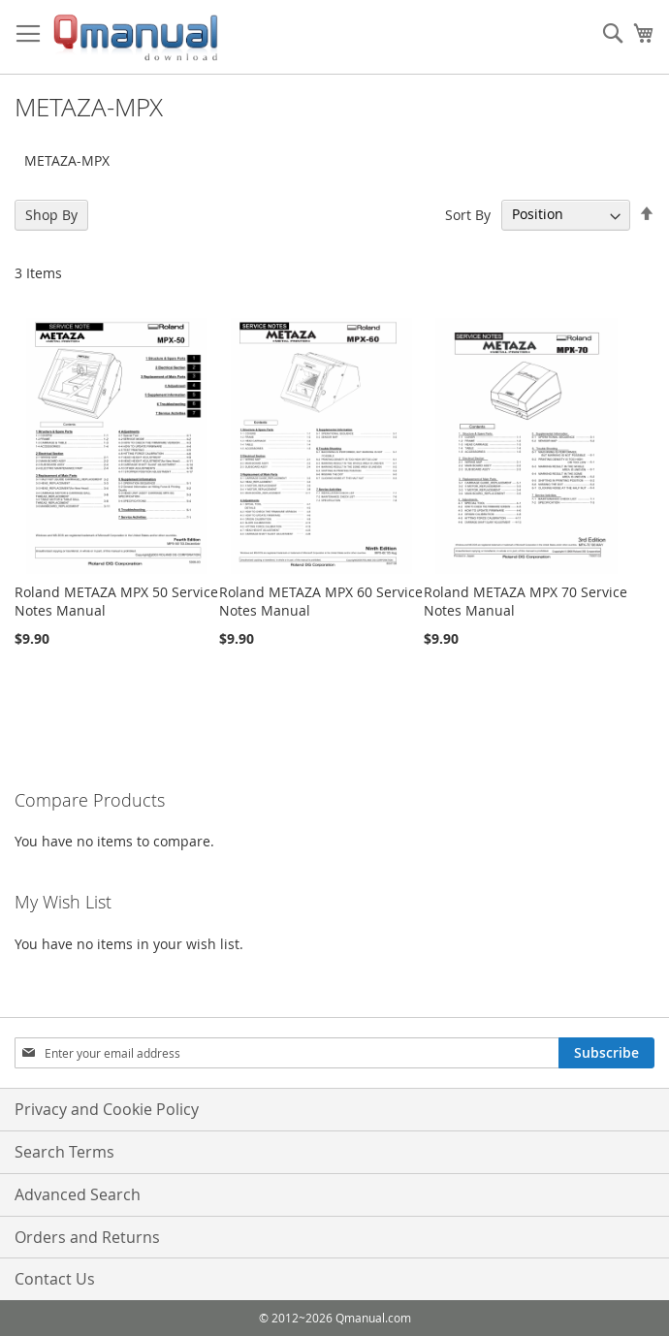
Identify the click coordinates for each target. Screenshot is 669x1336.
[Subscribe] (606, 1052)
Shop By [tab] (51, 215)
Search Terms (64, 1151)
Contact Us (55, 1278)
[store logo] (135, 37)
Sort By (468, 214)
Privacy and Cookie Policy (107, 1109)
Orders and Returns (87, 1237)
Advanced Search (78, 1194)
